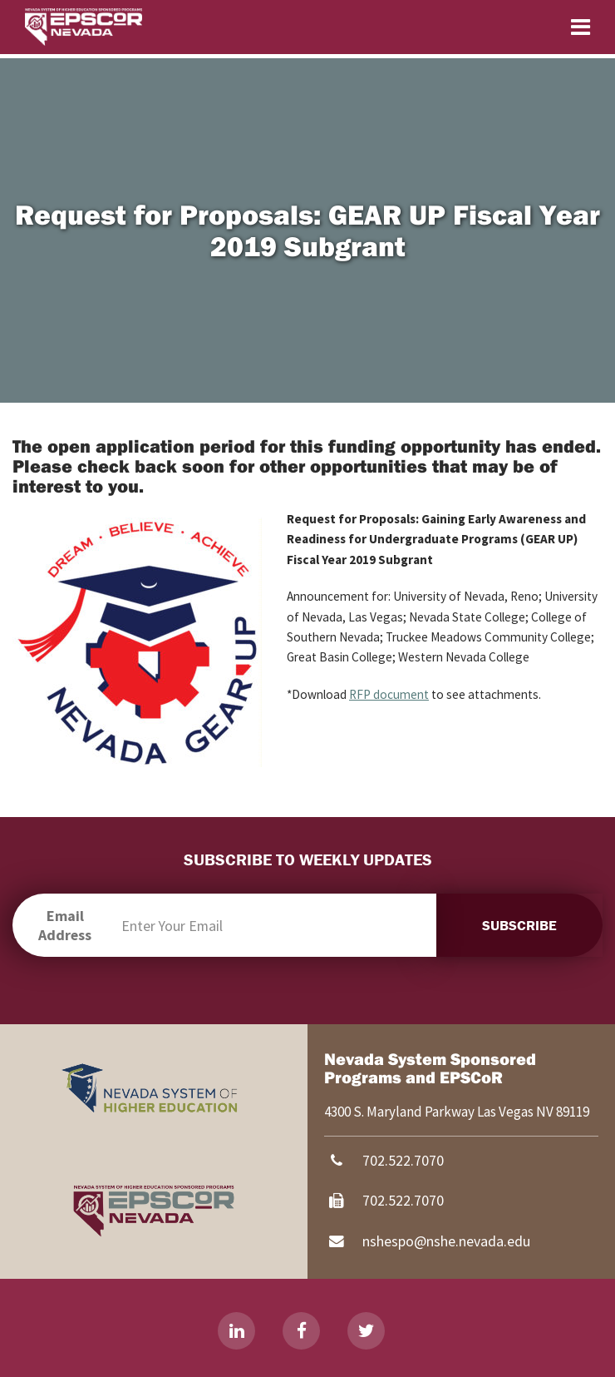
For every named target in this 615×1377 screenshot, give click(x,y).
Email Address (64, 925)
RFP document (389, 694)
